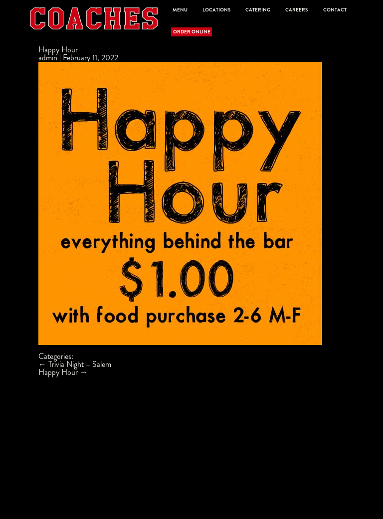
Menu (180, 9)
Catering (257, 9)
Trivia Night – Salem (74, 364)
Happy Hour (58, 49)
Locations (216, 9)
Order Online (191, 31)
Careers (296, 9)
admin (47, 57)
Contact (335, 9)
